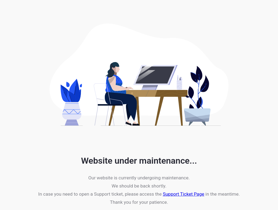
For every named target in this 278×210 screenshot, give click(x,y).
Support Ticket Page (183, 194)
